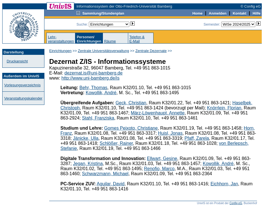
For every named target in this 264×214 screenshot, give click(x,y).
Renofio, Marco (159, 168)
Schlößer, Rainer (116, 143)
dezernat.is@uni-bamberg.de (93, 73)
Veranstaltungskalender (23, 98)
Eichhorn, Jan (224, 183)
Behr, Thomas (93, 87)
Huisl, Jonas (170, 133)
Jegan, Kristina (88, 163)
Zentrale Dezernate (150, 51)
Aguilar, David (111, 183)
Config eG (235, 203)
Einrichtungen (60, 51)
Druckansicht (17, 61)
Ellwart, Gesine (162, 158)
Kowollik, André (101, 92)
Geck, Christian (131, 102)
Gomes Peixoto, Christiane (131, 128)
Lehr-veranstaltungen (61, 39)
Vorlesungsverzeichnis (22, 85)
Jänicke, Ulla (85, 138)
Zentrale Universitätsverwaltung (103, 51)
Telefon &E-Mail (137, 39)
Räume (110, 41)
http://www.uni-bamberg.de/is (90, 78)
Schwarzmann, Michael (105, 173)
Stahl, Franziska (98, 118)
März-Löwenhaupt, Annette (157, 113)
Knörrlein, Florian (224, 107)
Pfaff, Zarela (196, 138)
